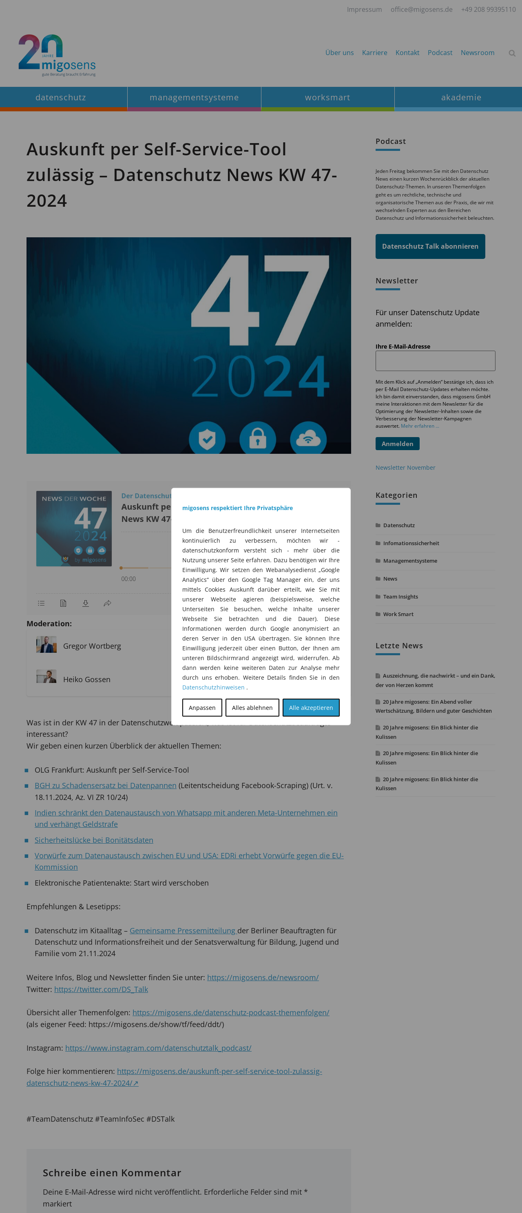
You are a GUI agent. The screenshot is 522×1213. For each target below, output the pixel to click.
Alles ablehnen (252, 707)
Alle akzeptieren (311, 707)
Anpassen (202, 707)
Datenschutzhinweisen (213, 687)
